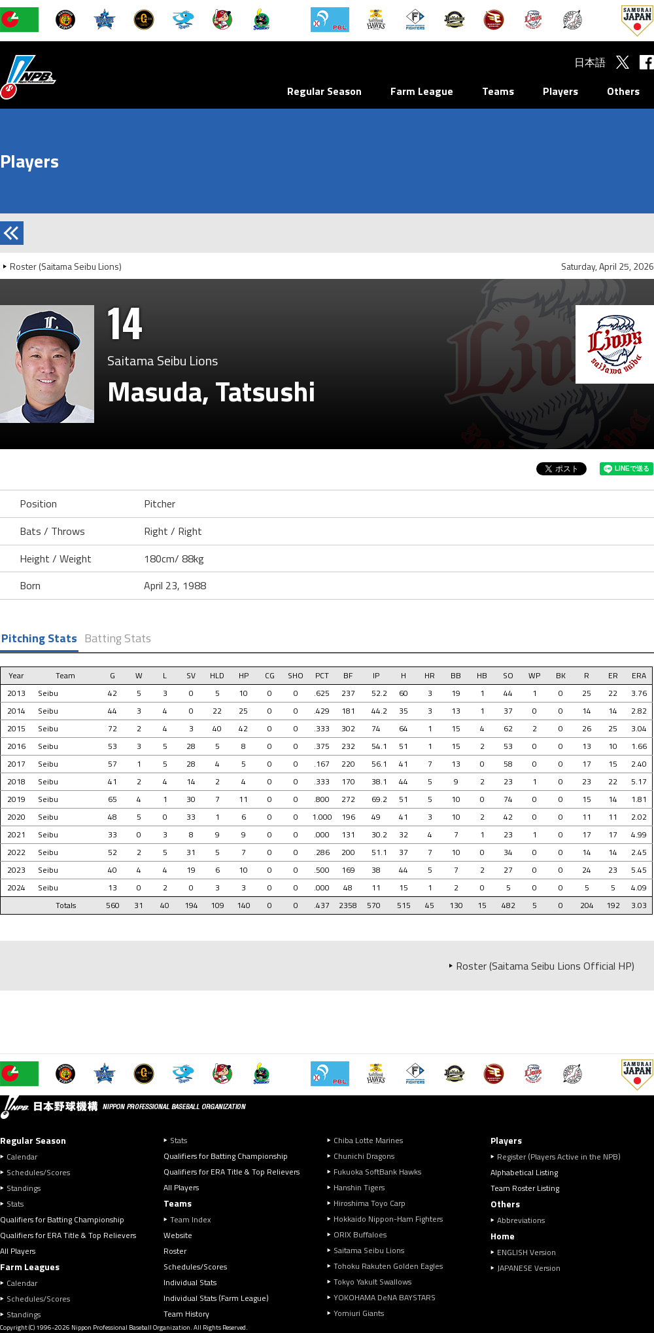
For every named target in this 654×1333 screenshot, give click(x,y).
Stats (15, 1203)
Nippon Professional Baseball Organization (61, 77)
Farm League (421, 91)
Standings (24, 1188)
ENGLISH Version (526, 1252)
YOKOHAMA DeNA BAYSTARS (385, 1297)
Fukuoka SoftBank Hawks (377, 1171)
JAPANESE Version (528, 1268)
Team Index (190, 1219)
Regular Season (324, 91)
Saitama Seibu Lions (369, 1250)
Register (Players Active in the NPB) (562, 1156)
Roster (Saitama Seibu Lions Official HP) (545, 966)
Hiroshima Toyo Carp (369, 1203)
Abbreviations (521, 1220)
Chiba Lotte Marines (368, 1140)
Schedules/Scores (38, 1172)
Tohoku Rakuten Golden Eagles (388, 1266)
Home (502, 1236)
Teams (498, 91)
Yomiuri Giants (359, 1313)
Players (560, 91)
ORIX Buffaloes (360, 1234)
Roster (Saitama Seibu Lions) (66, 266)
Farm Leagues (30, 1266)
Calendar (22, 1156)
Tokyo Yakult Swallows (372, 1281)
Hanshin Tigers (359, 1187)
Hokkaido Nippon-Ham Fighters (388, 1219)
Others (623, 91)
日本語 (590, 62)
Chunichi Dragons (364, 1156)
